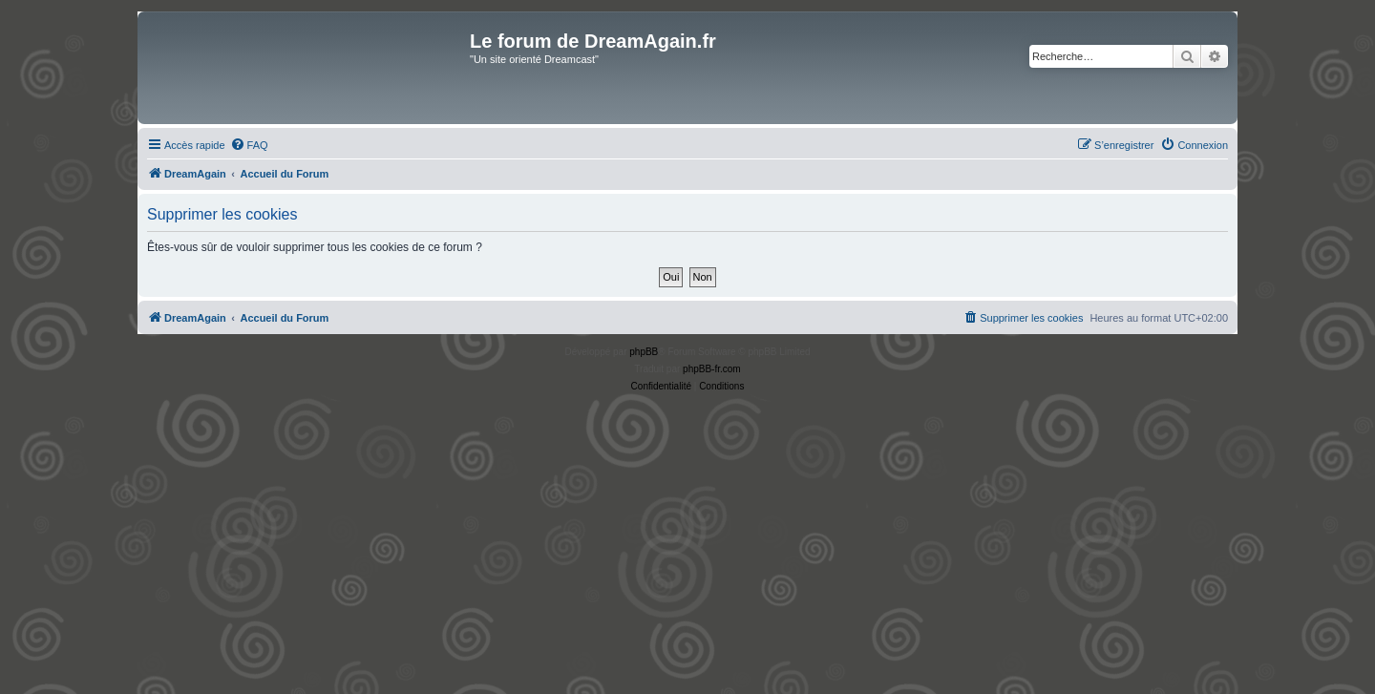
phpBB (643, 352)
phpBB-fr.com (712, 369)
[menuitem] (249, 145)
